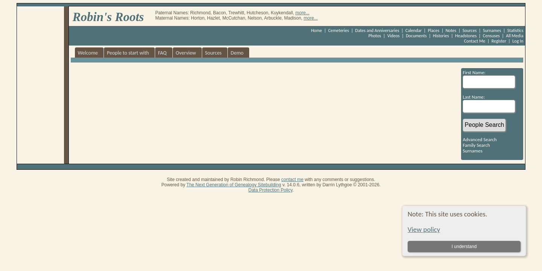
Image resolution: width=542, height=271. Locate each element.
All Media (514, 35)
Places (433, 30)
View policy (424, 229)
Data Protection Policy (270, 190)
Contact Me (475, 41)
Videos (393, 35)
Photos (374, 35)
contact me (292, 179)
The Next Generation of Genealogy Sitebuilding (233, 184)
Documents (416, 35)
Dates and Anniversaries (377, 30)
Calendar (413, 30)
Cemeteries (338, 30)
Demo (237, 53)
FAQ (162, 53)
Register (499, 41)
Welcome (88, 53)
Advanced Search (479, 139)
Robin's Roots (108, 17)
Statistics (515, 30)
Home (316, 30)
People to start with (128, 53)
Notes (451, 30)
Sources (470, 30)
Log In (517, 41)
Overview (186, 53)
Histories (441, 35)
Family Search (476, 145)
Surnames (492, 30)
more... (302, 12)
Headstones (466, 35)
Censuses (491, 35)
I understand (464, 246)
